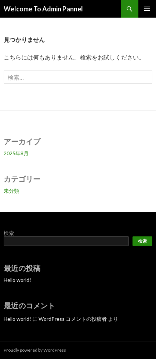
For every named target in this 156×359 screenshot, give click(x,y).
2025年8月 (16, 153)
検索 (9, 233)
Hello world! (17, 280)
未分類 (11, 191)
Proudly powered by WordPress (35, 350)
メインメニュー (147, 9)
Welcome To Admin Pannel (43, 9)
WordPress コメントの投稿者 (73, 319)
